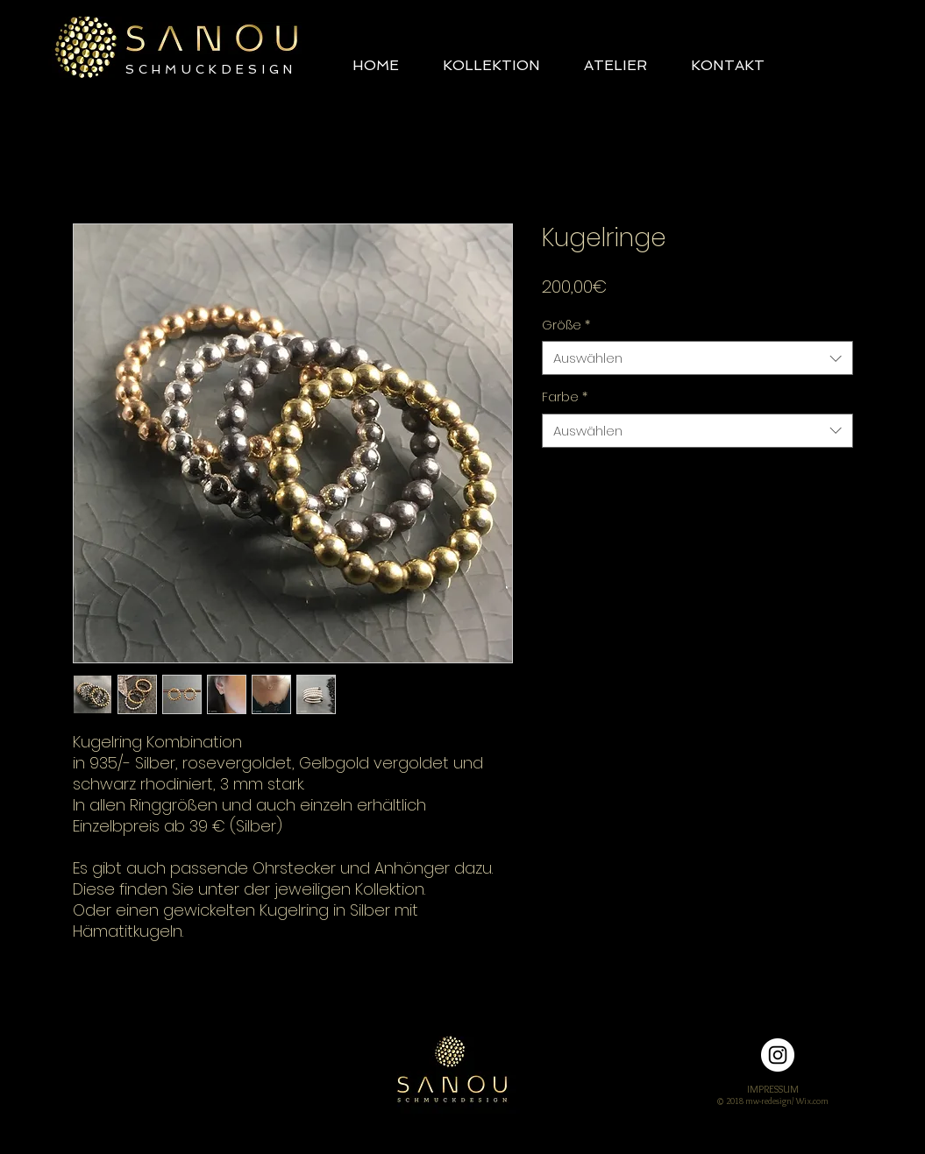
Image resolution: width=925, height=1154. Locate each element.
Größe (566, 325)
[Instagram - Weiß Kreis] (777, 1055)
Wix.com (812, 1101)
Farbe (564, 397)
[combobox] (697, 358)
